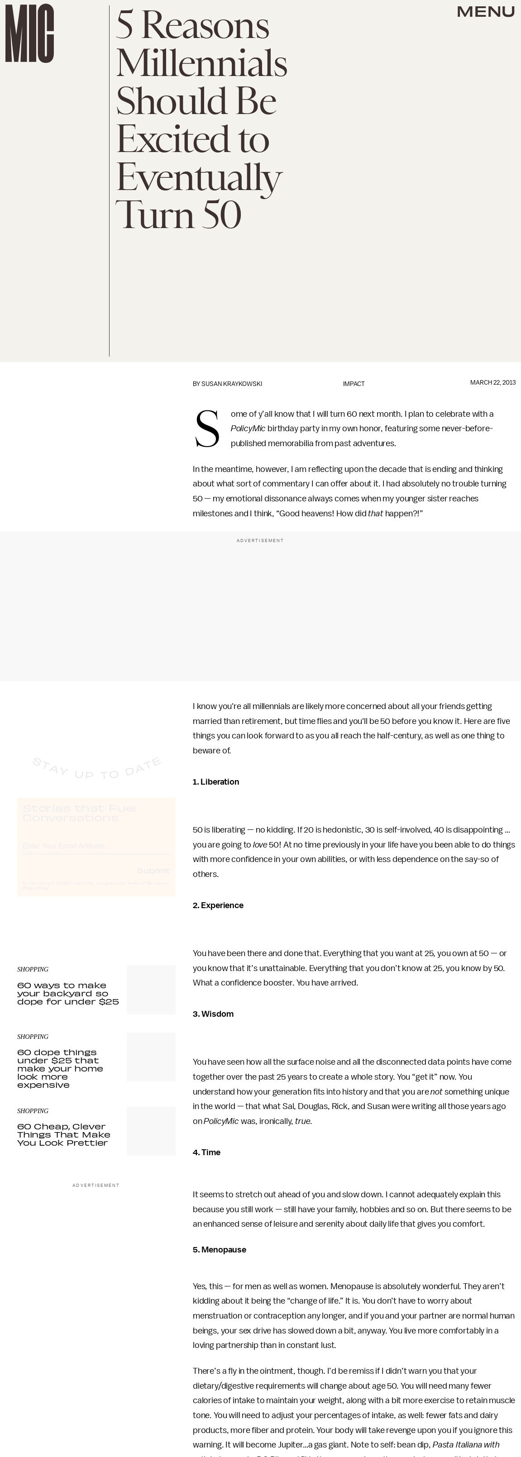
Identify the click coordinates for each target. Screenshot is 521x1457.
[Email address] (96, 852)
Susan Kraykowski (231, 384)
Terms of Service (144, 891)
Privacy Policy (36, 896)
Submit (153, 878)
